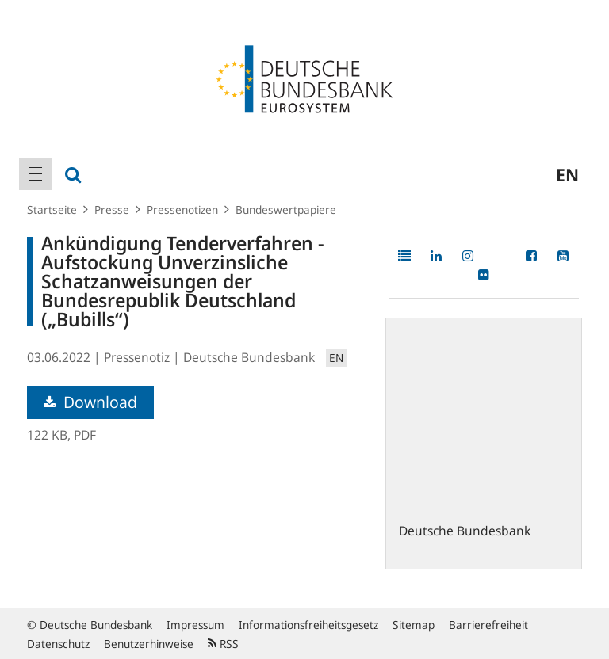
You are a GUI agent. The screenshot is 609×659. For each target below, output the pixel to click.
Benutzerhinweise (148, 643)
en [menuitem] (567, 174)
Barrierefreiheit (488, 624)
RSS (223, 643)
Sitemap (414, 624)
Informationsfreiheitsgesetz (308, 624)
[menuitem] (35, 174)
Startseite (52, 209)
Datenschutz (58, 643)
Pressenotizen (182, 209)
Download (90, 402)
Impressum (195, 624)
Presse (111, 209)
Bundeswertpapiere (286, 209)
